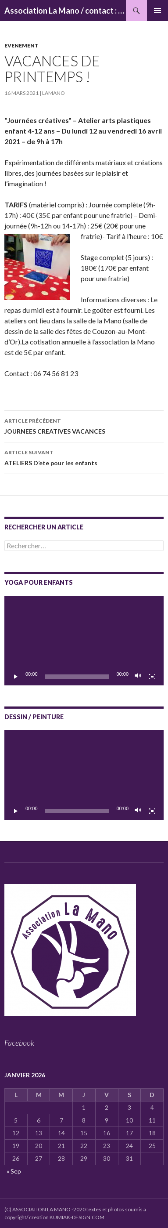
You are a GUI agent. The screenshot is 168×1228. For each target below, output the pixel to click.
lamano (53, 93)
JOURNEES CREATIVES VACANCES (84, 425)
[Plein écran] (152, 676)
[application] (84, 640)
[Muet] (138, 676)
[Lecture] (15, 676)
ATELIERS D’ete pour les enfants (84, 457)
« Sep (14, 1171)
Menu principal (157, 10)
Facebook (19, 1042)
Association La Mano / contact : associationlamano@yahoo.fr (65, 10)
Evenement (21, 45)
